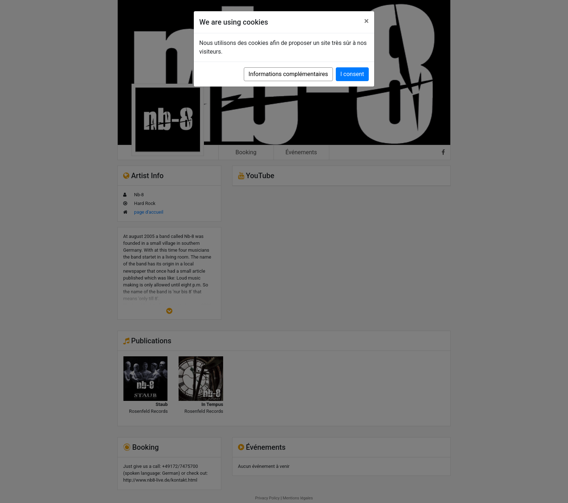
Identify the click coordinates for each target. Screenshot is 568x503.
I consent (352, 74)
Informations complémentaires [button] (288, 74)
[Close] (366, 21)
